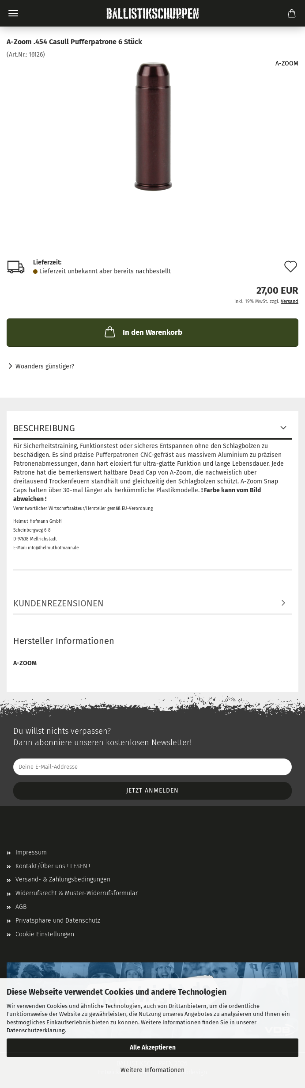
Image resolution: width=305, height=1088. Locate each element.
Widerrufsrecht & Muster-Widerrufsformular (76, 893)
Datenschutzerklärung (36, 1030)
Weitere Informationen (152, 1070)
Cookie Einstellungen (44, 934)
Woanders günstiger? (44, 366)
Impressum (31, 852)
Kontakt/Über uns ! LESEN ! (52, 866)
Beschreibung (44, 428)
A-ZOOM (286, 63)
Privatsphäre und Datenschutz (57, 920)
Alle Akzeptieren (153, 1047)
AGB (20, 907)
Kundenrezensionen (58, 603)
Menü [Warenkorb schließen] (13, 13)
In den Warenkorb (142, 332)
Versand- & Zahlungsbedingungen (62, 879)
